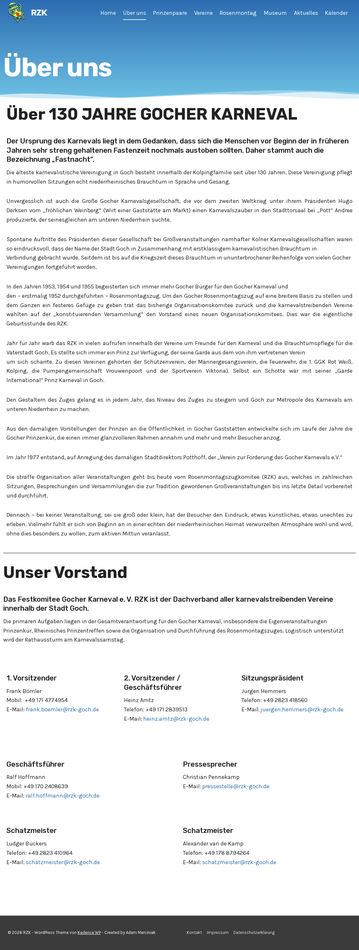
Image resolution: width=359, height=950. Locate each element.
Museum (275, 12)
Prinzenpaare (170, 12)
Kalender (336, 12)
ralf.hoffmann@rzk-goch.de (62, 795)
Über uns (134, 12)
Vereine (203, 12)
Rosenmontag (238, 12)
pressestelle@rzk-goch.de (235, 786)
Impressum (218, 932)
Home (108, 12)
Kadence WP (89, 932)
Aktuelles (306, 12)
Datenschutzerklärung (254, 932)
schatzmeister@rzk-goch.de (63, 862)
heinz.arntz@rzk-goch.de (176, 718)
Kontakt (194, 932)
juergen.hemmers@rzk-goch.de (302, 709)
